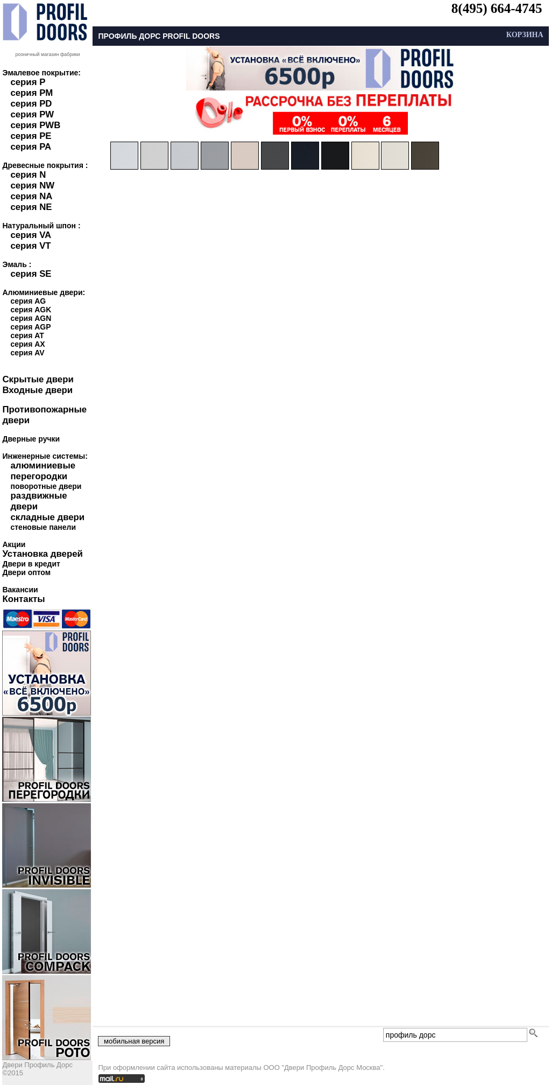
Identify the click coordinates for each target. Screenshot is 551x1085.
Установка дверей (42, 554)
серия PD (31, 104)
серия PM (31, 93)
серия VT (30, 246)
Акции (13, 544)
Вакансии (20, 589)
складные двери (47, 517)
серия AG (28, 301)
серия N (28, 175)
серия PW (32, 114)
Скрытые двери (37, 379)
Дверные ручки (31, 439)
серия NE (31, 207)
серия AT (27, 335)
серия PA (30, 147)
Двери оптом (26, 572)
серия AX (27, 344)
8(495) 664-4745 (496, 8)
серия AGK (30, 309)
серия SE (30, 274)
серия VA (30, 235)
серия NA (31, 196)
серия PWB (35, 125)
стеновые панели (43, 527)
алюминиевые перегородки (42, 470)
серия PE (30, 136)
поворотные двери (45, 486)
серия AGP (30, 327)
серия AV (27, 352)
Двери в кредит (31, 563)
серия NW (32, 185)
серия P (27, 82)
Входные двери (37, 390)
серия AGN (30, 318)
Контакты (23, 599)
